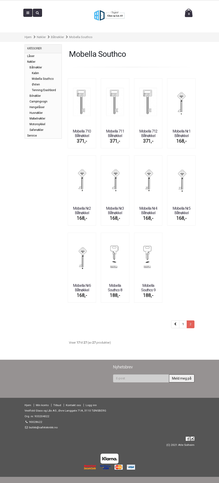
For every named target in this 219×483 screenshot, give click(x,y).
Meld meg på (181, 378)
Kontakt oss (73, 405)
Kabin (35, 73)
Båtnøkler (57, 37)
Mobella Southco (81, 37)
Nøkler (41, 37)
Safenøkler (36, 130)
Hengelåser (37, 107)
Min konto (42, 405)
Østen (36, 84)
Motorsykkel (37, 124)
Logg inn (91, 405)
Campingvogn (38, 101)
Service (32, 135)
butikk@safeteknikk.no (43, 427)
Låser (30, 56)
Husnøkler (36, 113)
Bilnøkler (35, 95)
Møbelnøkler (37, 118)
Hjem (28, 37)
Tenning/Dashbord (44, 90)
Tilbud (57, 405)
